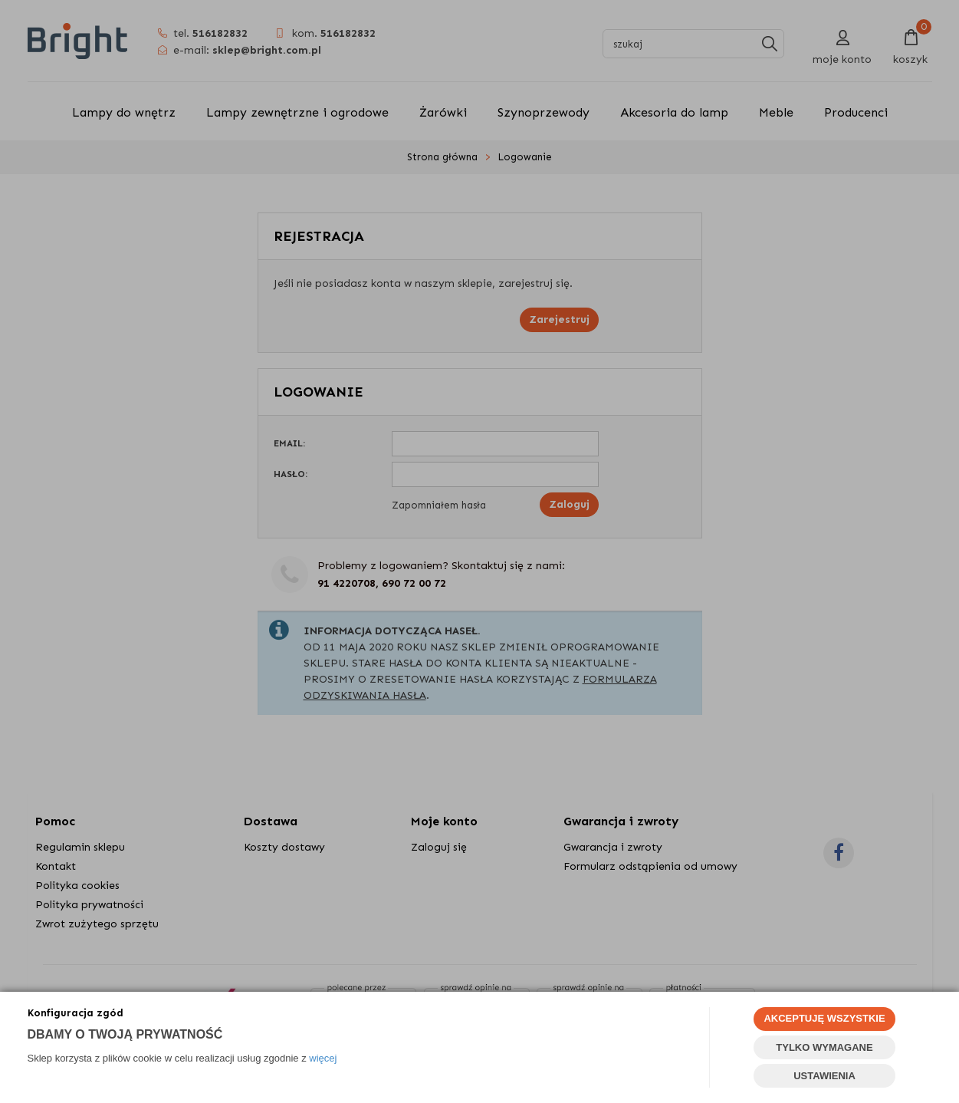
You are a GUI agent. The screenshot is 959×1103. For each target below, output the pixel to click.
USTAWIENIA (824, 1076)
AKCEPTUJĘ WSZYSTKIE (824, 1018)
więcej (323, 1058)
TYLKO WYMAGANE (824, 1047)
